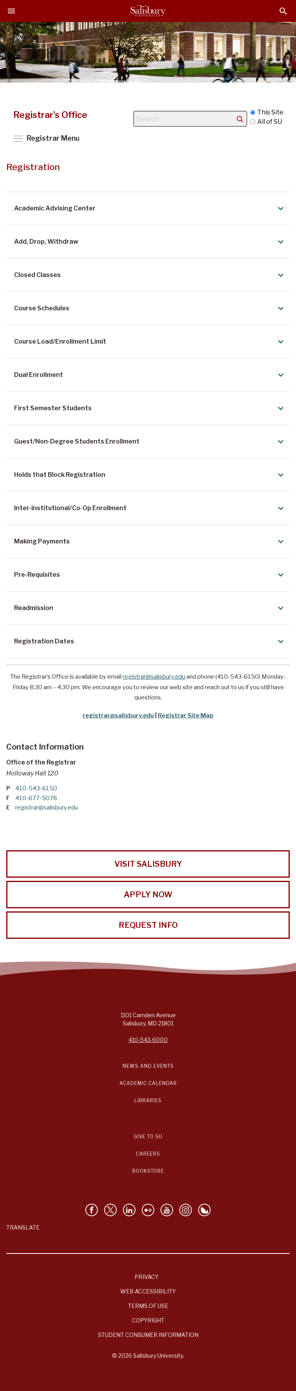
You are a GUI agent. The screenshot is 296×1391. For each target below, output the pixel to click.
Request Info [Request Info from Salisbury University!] (148, 925)
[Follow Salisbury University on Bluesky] (204, 1210)
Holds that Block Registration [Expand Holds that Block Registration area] (150, 474)
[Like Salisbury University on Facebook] (91, 1210)
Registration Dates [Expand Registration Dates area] (150, 641)
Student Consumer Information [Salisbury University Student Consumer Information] (148, 1334)
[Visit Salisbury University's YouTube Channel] (167, 1210)
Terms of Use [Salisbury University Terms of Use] (148, 1305)
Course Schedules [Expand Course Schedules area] (150, 308)
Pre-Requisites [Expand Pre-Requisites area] (150, 574)
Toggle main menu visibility (46, 138)
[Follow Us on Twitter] (110, 1210)
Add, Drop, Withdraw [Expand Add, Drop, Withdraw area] (150, 241)
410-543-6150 (36, 788)
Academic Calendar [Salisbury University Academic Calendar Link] (148, 1083)
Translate (23, 1227)
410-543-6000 (148, 1039)
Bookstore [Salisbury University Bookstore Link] (148, 1171)
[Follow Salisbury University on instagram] (185, 1210)
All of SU (266, 122)
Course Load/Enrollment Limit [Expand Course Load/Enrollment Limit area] (150, 341)
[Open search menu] (283, 11)
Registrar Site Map (185, 715)
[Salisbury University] (148, 10)
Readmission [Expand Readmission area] (150, 608)
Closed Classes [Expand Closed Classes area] (150, 275)
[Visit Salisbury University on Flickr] (148, 1210)
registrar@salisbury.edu (154, 676)
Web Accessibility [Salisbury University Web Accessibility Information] (148, 1291)
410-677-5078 (36, 798)
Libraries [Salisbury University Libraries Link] (148, 1100)
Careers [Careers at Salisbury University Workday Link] (148, 1154)
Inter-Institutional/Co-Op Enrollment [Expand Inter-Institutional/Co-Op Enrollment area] (150, 508)
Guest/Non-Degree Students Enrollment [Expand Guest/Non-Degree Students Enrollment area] (150, 441)
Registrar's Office (50, 115)
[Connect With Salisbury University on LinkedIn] (129, 1210)
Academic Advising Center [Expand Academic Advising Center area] (150, 208)
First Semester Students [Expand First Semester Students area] (150, 408)
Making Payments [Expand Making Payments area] (150, 541)
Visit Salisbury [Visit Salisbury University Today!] (148, 864)
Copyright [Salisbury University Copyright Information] (148, 1320)
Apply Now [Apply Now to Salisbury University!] (148, 894)
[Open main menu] (11, 11)
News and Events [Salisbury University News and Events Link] (148, 1066)
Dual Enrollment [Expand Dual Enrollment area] (150, 374)
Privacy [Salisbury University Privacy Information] (147, 1276)
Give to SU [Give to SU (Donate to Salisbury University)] (148, 1136)
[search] (240, 119)
